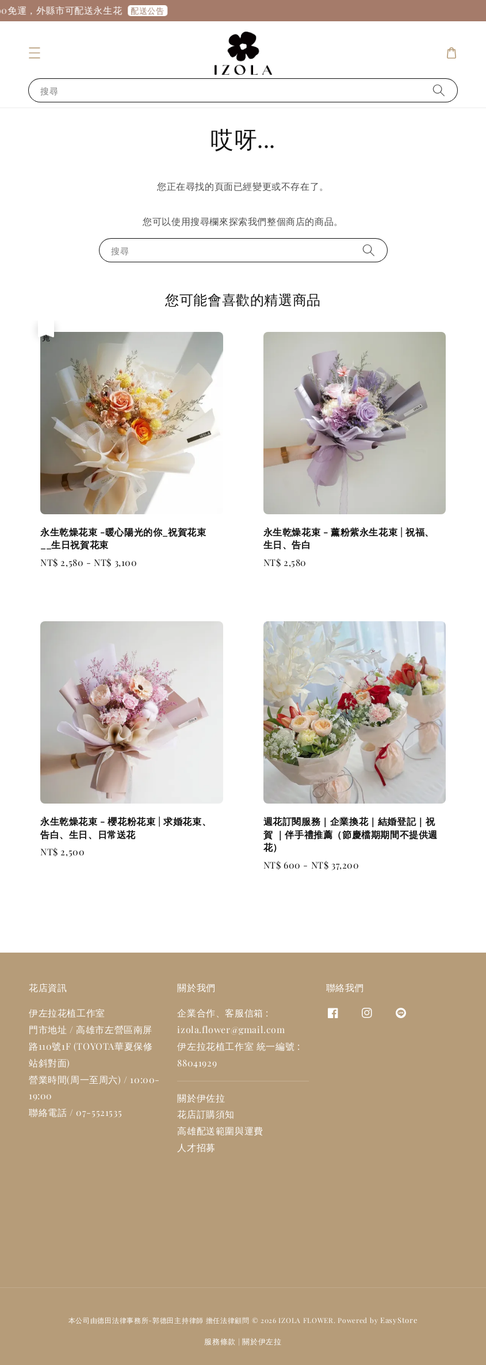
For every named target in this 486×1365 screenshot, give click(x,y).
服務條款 (220, 1341)
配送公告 (156, 10)
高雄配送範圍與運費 (220, 1131)
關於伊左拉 (262, 1341)
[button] (34, 53)
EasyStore (399, 1320)
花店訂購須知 (206, 1114)
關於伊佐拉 (201, 1098)
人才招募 (196, 1147)
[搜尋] (438, 90)
